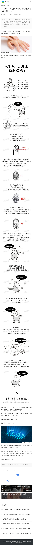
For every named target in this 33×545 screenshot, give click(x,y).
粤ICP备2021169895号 (26, 541)
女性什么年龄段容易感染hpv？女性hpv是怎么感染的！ (17, 514)
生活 (3, 470)
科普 (14, 14)
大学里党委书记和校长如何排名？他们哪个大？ (15, 519)
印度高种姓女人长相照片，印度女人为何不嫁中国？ (16, 523)
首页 (2, 5)
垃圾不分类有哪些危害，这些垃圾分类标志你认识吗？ (16, 528)
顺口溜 (13, 470)
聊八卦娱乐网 (19, 542)
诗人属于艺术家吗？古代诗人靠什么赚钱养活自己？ (16, 509)
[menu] (30, 2)
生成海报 (5, 481)
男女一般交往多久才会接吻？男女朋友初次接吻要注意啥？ (17, 533)
